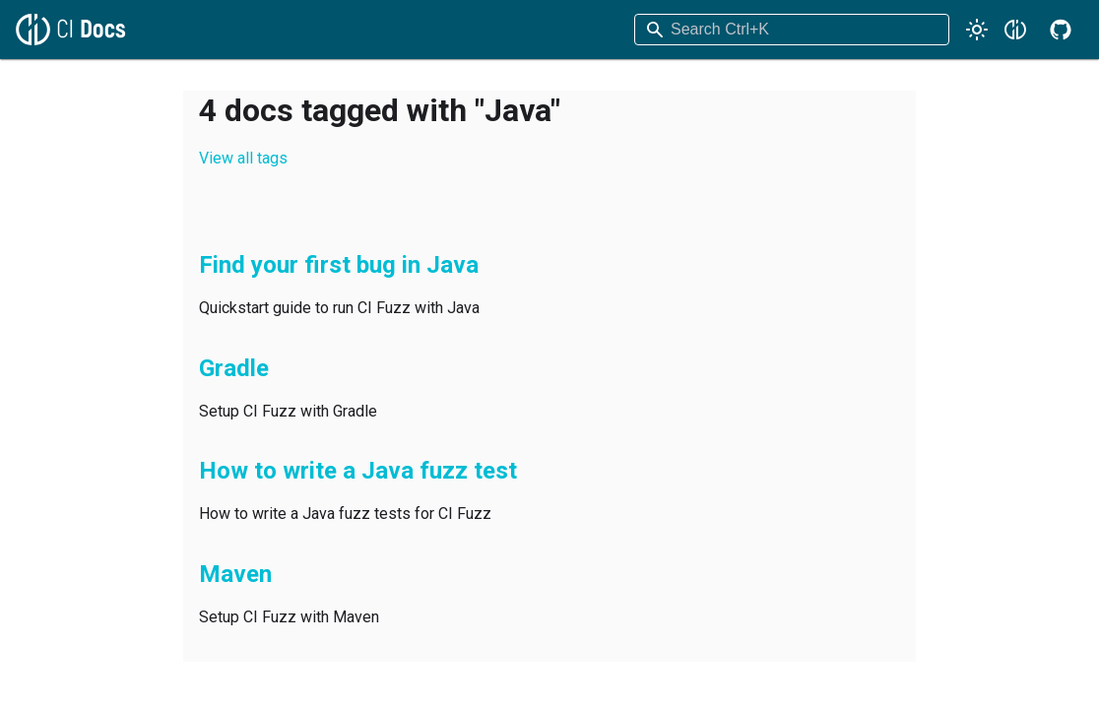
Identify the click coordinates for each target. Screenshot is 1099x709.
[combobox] (791, 29)
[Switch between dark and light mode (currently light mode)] (977, 29)
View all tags (243, 158)
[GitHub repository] (1060, 29)
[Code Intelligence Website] (1015, 29)
